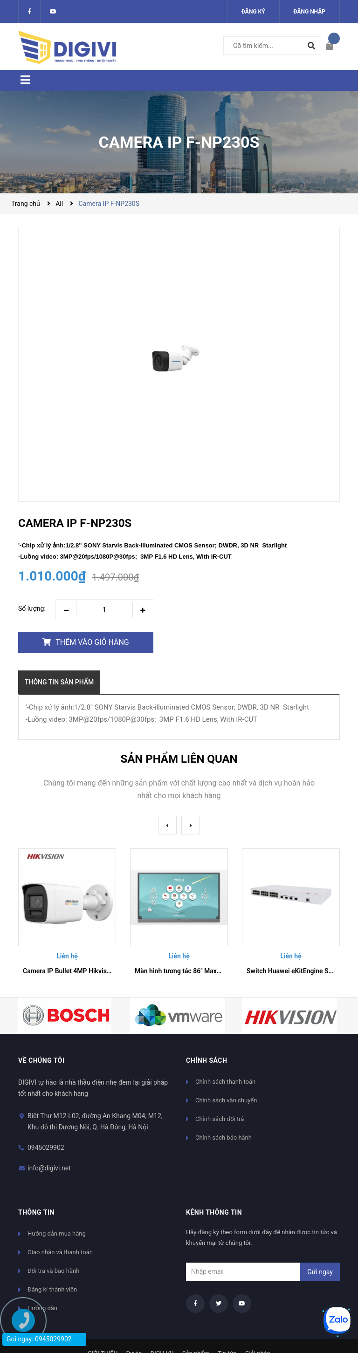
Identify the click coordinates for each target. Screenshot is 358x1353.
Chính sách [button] (206, 1060)
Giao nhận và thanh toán (60, 1252)
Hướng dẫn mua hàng (57, 1233)
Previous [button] (167, 825)
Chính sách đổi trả (219, 1118)
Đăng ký (253, 11)
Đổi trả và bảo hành (53, 1270)
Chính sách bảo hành (223, 1137)
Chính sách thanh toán (225, 1081)
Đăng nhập (309, 11)
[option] (67, 915)
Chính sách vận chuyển (226, 1100)
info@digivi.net (49, 1168)
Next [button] (190, 825)
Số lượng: (32, 608)
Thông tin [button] (36, 1212)
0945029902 (46, 1147)
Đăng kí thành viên (52, 1289)
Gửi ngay (320, 1272)
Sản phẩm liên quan (178, 758)
